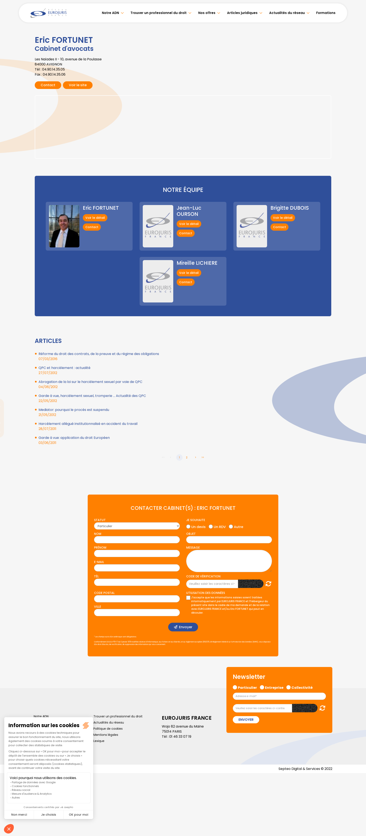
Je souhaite (195, 520)
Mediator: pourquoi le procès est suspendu (74, 409)
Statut (100, 520)
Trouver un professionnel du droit (160, 13)
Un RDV (220, 526)
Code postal (104, 593)
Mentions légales (105, 735)
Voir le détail (95, 218)
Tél (96, 576)
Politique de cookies (108, 728)
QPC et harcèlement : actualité (64, 367)
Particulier (247, 687)
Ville (97, 606)
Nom (97, 534)
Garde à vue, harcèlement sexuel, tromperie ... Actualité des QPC (92, 395)
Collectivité (302, 687)
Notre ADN (112, 13)
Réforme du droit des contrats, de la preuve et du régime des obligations (99, 353)
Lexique (98, 741)
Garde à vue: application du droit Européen (74, 437)
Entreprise (274, 687)
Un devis (198, 526)
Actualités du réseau (287, 13)
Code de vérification (203, 576)
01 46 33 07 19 (180, 736)
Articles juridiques (243, 13)
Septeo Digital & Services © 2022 (305, 768)
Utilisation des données (205, 593)
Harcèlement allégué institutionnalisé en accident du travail (88, 423)
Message (193, 547)
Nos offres (208, 13)
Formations (326, 13)
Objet (191, 534)
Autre (238, 526)
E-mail (99, 562)
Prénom (100, 547)
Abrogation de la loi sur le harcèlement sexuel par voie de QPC (90, 381)
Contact (48, 85)
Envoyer (185, 627)
